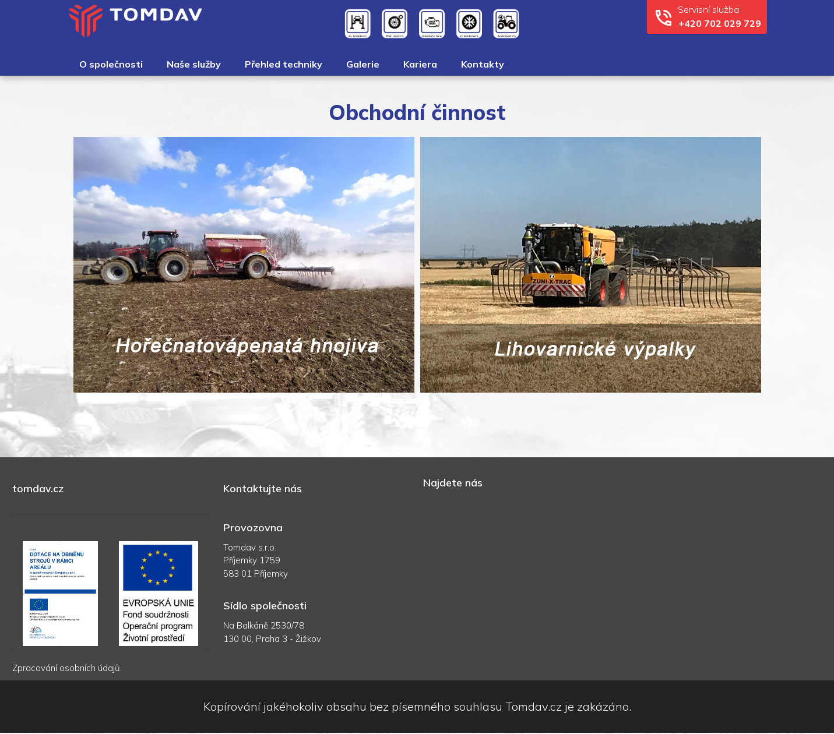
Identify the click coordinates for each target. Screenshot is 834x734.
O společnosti (111, 64)
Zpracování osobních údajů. (67, 667)
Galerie (362, 64)
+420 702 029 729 (719, 23)
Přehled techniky (283, 64)
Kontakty (482, 64)
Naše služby (194, 64)
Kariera (420, 64)
